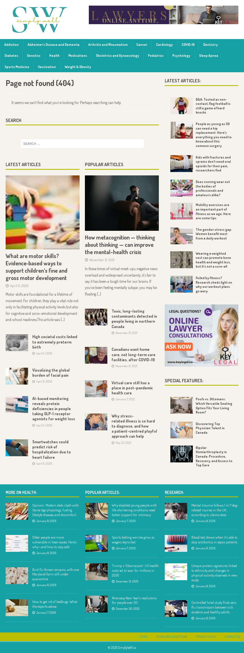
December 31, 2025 (127, 581)
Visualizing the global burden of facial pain (51, 373)
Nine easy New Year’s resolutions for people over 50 (134, 600)
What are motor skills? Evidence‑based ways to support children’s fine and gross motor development (36, 266)
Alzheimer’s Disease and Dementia (54, 44)
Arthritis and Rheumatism (108, 44)
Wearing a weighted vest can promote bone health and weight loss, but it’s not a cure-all (213, 260)
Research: (174, 492)
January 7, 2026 (46, 612)
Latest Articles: (183, 80)
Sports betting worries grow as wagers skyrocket (133, 539)
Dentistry (210, 44)
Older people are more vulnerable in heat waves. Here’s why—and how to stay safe (54, 542)
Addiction (11, 44)
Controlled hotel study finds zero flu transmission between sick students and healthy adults (213, 607)
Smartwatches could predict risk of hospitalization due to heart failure (51, 449)
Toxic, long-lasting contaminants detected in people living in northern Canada (134, 319)
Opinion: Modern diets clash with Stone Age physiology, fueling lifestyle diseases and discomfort (55, 510)
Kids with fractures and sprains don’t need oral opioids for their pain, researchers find (213, 164)
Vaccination (47, 67)
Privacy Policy (206, 637)
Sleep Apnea (208, 55)
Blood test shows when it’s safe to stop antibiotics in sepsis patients (214, 539)
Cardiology (164, 44)
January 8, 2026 (46, 521)
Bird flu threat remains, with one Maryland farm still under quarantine (55, 574)
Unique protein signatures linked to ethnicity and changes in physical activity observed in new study (214, 572)
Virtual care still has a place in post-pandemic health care (132, 387)
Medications (77, 55)
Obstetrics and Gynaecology (117, 55)
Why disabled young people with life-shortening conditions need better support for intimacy (134, 510)
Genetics (33, 55)
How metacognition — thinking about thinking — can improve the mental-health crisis (120, 245)
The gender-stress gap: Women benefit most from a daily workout (214, 233)
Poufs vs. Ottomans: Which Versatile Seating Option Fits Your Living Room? (214, 405)
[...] (63, 319)
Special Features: (184, 380)
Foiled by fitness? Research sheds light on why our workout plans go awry (214, 284)
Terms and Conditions (171, 637)
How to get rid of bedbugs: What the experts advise (54, 604)
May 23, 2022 (123, 443)
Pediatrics (156, 55)
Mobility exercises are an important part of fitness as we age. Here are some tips (213, 211)
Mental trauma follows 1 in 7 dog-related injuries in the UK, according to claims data (214, 510)
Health (54, 55)
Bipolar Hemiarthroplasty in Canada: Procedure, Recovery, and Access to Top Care (214, 456)
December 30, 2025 (127, 609)
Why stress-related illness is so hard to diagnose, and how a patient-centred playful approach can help (134, 426)
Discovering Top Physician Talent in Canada (210, 428)
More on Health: (21, 492)
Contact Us (232, 637)
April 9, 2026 (19, 285)
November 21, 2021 (101, 259)
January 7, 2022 (125, 399)
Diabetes (11, 55)
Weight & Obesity (78, 67)
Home (144, 637)
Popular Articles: (102, 492)
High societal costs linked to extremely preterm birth (54, 341)
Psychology (181, 55)
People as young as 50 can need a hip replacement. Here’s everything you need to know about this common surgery (214, 135)
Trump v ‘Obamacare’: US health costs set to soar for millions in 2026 (135, 570)
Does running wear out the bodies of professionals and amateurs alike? (213, 188)
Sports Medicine (16, 67)
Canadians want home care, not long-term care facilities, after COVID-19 (133, 354)
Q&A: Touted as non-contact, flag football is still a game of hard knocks (213, 106)
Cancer (141, 44)
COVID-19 (188, 44)
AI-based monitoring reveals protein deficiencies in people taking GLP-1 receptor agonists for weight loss (53, 408)
